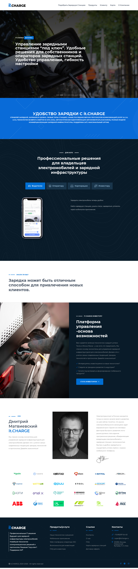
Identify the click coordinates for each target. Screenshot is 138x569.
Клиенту (103, 5)
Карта (112, 5)
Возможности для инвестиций (62, 547)
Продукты (92, 5)
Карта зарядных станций (96, 547)
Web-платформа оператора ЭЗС (63, 543)
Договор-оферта (93, 550)
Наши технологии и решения (61, 536)
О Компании (123, 5)
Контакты (90, 536)
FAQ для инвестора (58, 550)
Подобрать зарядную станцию (71, 5)
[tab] (27, 187)
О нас (88, 540)
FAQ (88, 543)
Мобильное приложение (60, 540)
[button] (7, 54)
